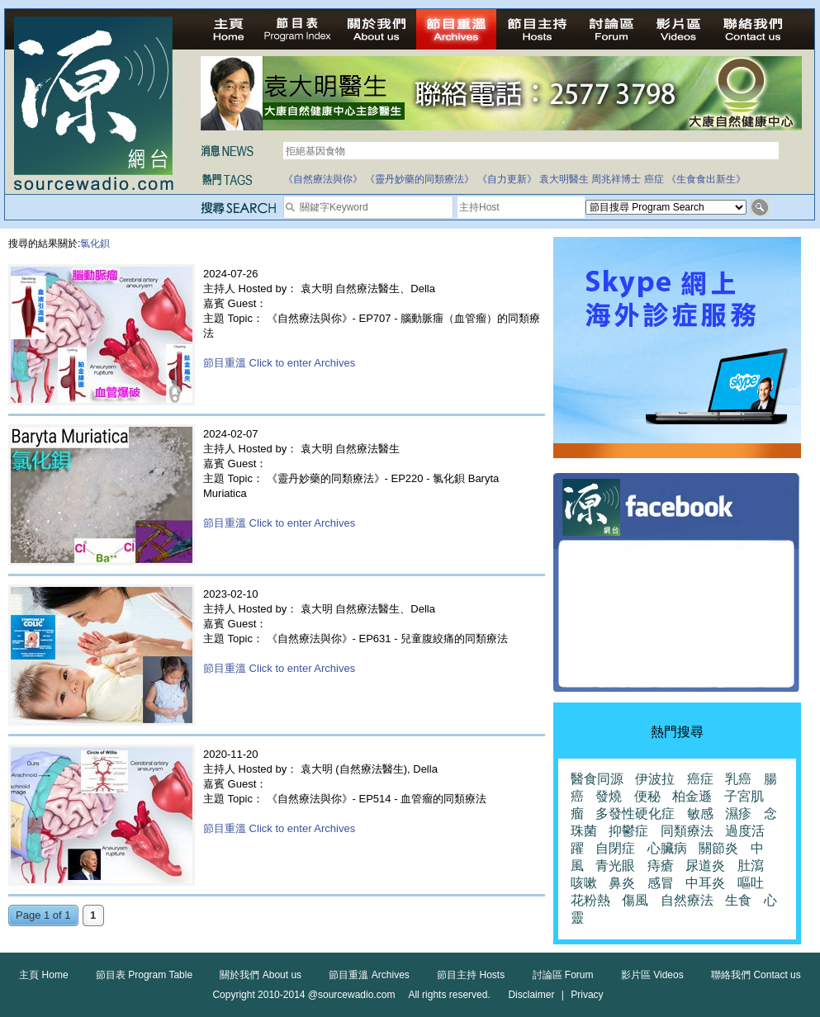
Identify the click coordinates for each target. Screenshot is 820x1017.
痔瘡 (660, 866)
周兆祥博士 (616, 179)
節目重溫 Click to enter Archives (279, 363)
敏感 (700, 814)
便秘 (647, 796)
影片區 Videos (652, 975)
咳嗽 (584, 883)
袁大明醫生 (564, 179)
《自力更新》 (507, 179)
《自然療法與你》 (323, 179)
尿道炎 (705, 866)
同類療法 (687, 831)
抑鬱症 (628, 831)
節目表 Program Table (144, 975)
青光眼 (615, 866)
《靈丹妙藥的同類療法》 (419, 179)
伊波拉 (655, 779)
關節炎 (718, 848)
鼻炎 (622, 883)
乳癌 (738, 779)
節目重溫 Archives (369, 975)
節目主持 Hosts (471, 975)
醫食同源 (597, 779)
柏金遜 (692, 796)
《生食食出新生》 (706, 179)
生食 (738, 900)
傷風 (635, 900)
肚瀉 (750, 866)
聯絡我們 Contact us (756, 975)
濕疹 (738, 814)
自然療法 (687, 900)
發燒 (608, 796)
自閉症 (615, 848)
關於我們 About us (260, 975)
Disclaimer (531, 994)
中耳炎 (705, 883)
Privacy (587, 994)
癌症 (654, 179)
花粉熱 (590, 900)
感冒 (660, 883)
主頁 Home (43, 975)
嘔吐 (750, 883)
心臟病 (667, 848)
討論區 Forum (563, 975)
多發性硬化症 (635, 814)
